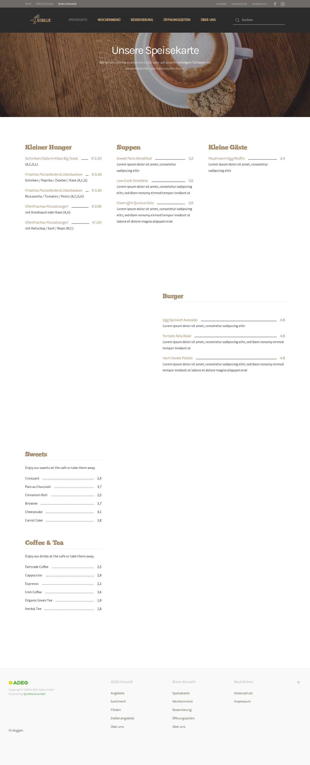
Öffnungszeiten (176, 20)
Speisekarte (77, 20)
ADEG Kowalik (44, 4)
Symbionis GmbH (34, 694)
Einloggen (16, 730)
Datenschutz (239, 4)
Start (28, 4)
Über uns (208, 20)
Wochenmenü (109, 20)
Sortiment (118, 701)
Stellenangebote (122, 718)
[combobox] (259, 20)
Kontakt (221, 4)
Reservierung (142, 20)
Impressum (259, 4)
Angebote (117, 693)
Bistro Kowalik (67, 4)
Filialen (116, 710)
